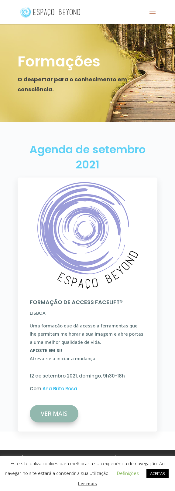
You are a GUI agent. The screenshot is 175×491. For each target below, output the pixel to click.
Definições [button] (128, 473)
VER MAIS (54, 413)
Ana (48, 388)
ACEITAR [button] (157, 473)
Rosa (71, 388)
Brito (59, 388)
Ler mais (87, 483)
